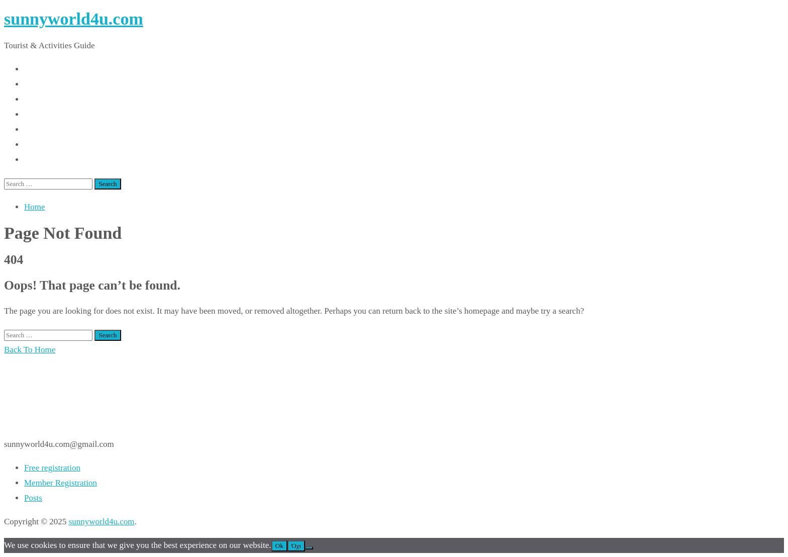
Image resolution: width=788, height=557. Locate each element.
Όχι (296, 545)
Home (34, 207)
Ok (279, 545)
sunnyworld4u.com (73, 19)
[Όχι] (309, 547)
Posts (33, 498)
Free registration (52, 468)
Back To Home (29, 349)
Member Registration (60, 483)
